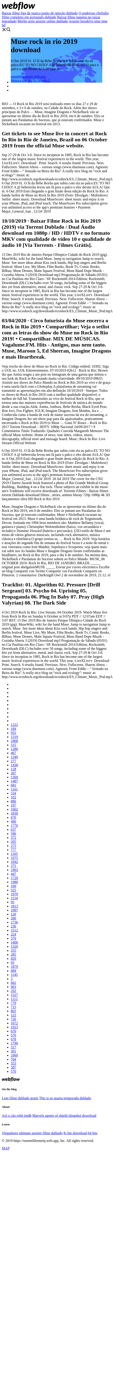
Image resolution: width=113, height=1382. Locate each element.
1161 (14, 789)
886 (13, 801)
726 (13, 1019)
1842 (14, 862)
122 (13, 1015)
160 (13, 886)
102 (13, 797)
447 (13, 874)
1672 (14, 1023)
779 (13, 1003)
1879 (14, 967)
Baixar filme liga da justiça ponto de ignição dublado (40, 13)
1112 (14, 999)
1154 (14, 898)
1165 (14, 854)
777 (13, 850)
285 (13, 954)
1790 (14, 1043)
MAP (6, 1148)
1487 (14, 781)
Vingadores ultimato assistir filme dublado (32, 1133)
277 (13, 761)
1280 (14, 749)
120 (13, 914)
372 (13, 838)
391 (13, 1051)
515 (13, 745)
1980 (14, 882)
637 (13, 829)
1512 (14, 930)
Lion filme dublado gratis (20, 1098)
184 (13, 729)
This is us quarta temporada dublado (65, 1098)
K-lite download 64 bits (81, 1133)
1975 (14, 858)
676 (13, 1031)
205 (13, 842)
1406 (14, 942)
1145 (14, 975)
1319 (14, 737)
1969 (14, 1055)
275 (13, 846)
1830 (14, 813)
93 (12, 962)
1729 (14, 878)
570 (13, 1071)
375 (13, 866)
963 (13, 987)
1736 (14, 922)
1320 (14, 946)
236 (13, 926)
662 (13, 983)
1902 (14, 809)
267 (13, 773)
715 (13, 1007)
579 (13, 938)
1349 (14, 757)
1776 (14, 825)
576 (13, 1035)
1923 (14, 1027)
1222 (14, 725)
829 (13, 958)
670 (13, 817)
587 (13, 1067)
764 (13, 1059)
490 (13, 821)
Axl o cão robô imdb (16, 1115)
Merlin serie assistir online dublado (42, 21)
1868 (14, 741)
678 (13, 1039)
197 (13, 805)
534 (13, 793)
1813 (14, 906)
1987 (14, 910)
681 (13, 785)
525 (13, 890)
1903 (14, 870)
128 (13, 769)
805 (13, 1011)
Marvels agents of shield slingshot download (64, 1115)
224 (13, 934)
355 (13, 950)
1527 (14, 995)
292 (13, 991)
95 (12, 902)
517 (13, 1047)
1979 (14, 894)
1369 (14, 777)
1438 (14, 765)
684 (13, 971)
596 (13, 833)
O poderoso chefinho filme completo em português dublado (55, 15)
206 (13, 918)
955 (13, 733)
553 (13, 1063)
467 (13, 753)
